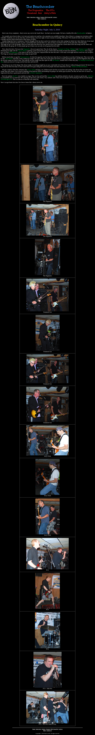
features (43, 17)
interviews (33, 17)
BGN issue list (48, 17)
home (28, 17)
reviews (55, 17)
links (39, 18)
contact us (43, 18)
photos (38, 17)
